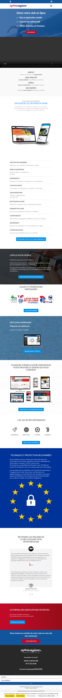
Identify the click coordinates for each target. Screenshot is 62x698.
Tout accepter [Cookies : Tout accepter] (9, 696)
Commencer (31, 32)
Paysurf (42, 691)
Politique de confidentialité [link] (46, 696)
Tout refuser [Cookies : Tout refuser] (20, 696)
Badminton (14, 435)
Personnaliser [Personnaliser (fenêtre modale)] (31, 696)
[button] (10, 300)
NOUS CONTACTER (31, 661)
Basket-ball (26, 435)
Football (37, 435)
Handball (48, 435)
